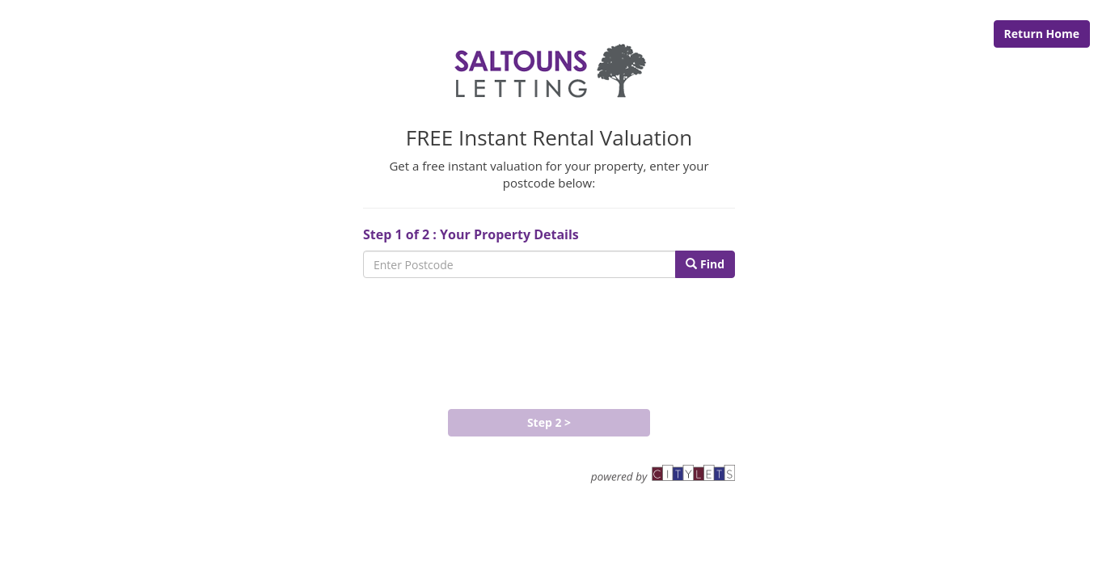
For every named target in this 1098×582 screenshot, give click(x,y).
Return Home (1041, 33)
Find (705, 264)
